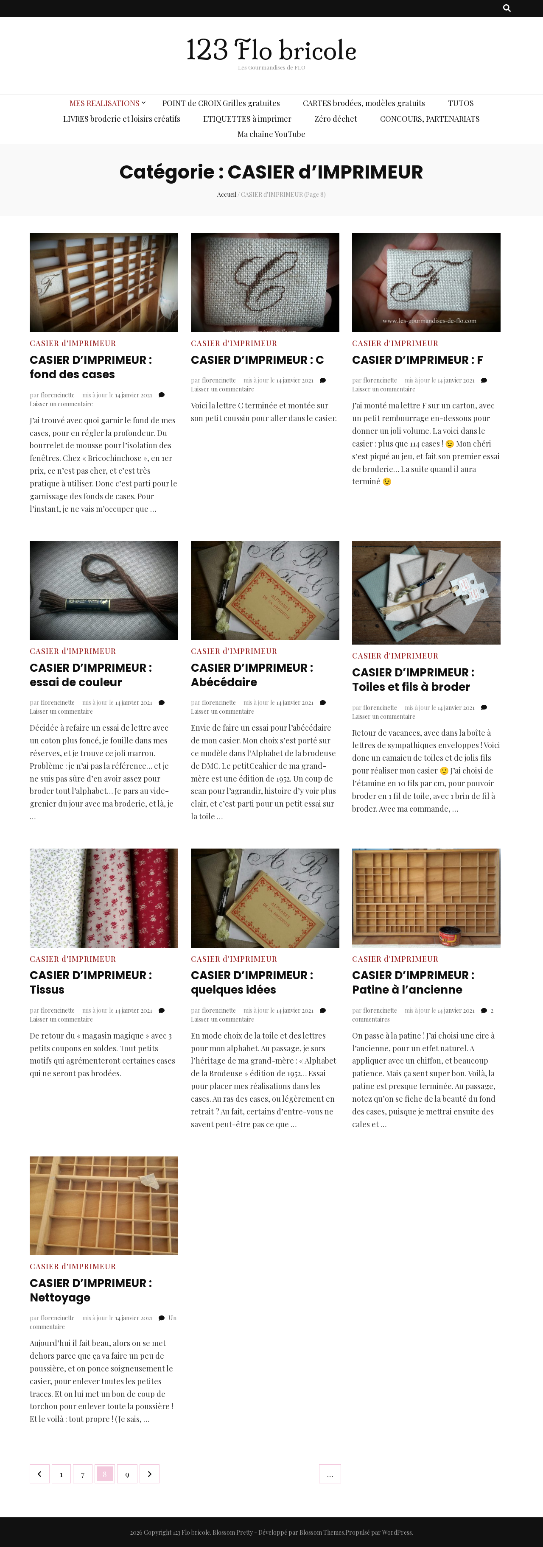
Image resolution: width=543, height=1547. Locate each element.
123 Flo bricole (271, 50)
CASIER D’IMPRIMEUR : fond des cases (96, 367)
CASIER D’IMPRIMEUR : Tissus (96, 982)
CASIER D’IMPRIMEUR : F (422, 360)
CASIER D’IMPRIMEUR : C (262, 360)
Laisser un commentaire (61, 403)
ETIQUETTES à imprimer (247, 119)
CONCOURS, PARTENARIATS (430, 119)
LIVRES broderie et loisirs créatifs (121, 119)
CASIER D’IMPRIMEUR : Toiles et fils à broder (418, 679)
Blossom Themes (321, 1532)
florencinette (58, 395)
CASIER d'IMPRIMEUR (73, 343)
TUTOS (461, 103)
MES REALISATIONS (105, 103)
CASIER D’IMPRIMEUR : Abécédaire (257, 674)
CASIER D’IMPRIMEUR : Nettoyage (96, 1290)
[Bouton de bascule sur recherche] (507, 8)
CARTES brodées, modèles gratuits (364, 103)
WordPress (397, 1532)
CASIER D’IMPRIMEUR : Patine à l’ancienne (418, 982)
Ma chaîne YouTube (271, 134)
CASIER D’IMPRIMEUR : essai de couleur (96, 674)
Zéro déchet (335, 119)
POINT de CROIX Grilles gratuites (221, 103)
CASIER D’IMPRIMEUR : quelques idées (257, 982)
